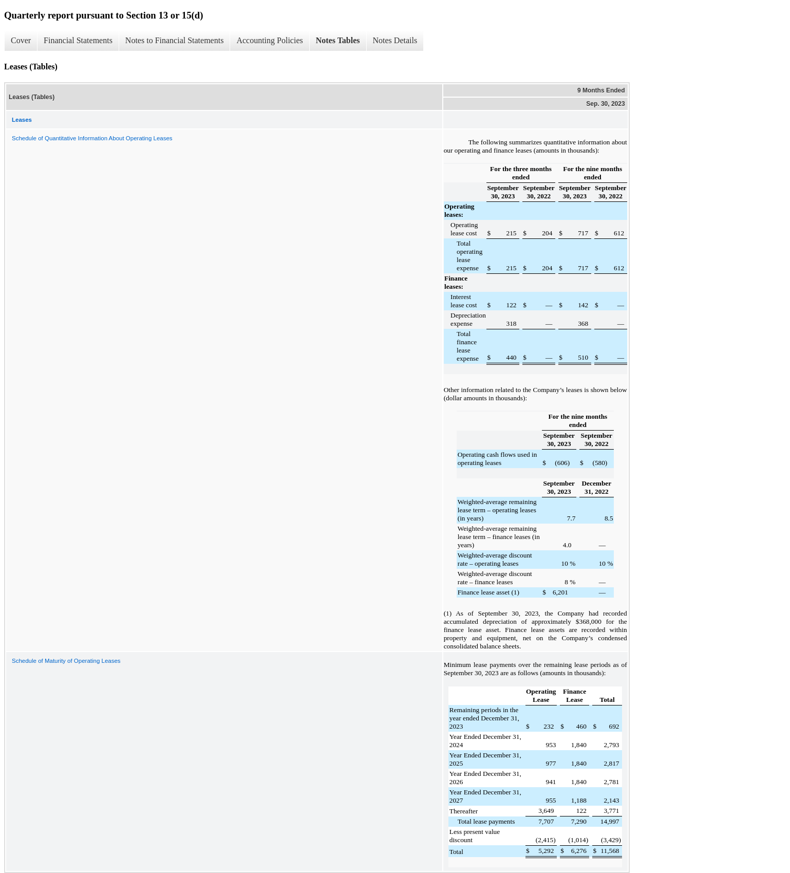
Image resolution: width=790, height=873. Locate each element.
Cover (21, 40)
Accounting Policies (269, 40)
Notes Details (395, 40)
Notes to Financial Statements (174, 40)
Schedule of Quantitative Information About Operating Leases (92, 138)
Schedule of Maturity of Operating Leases (66, 661)
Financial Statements (78, 40)
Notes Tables (338, 40)
